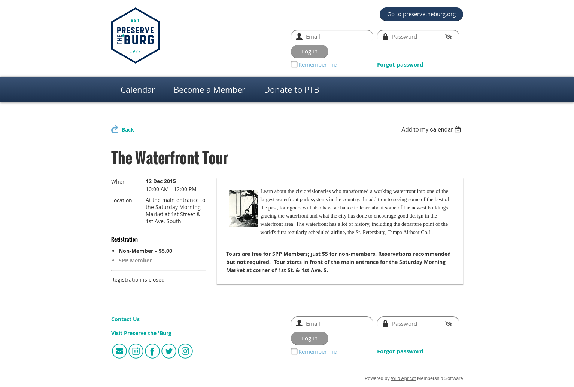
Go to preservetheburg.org (421, 14)
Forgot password (400, 64)
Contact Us (125, 319)
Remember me (317, 64)
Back (128, 129)
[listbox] (432, 129)
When (118, 181)
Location (121, 200)
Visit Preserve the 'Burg (141, 333)
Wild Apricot (403, 378)
